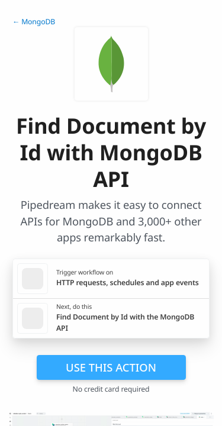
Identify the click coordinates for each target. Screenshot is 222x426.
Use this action (111, 367)
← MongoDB (33, 22)
